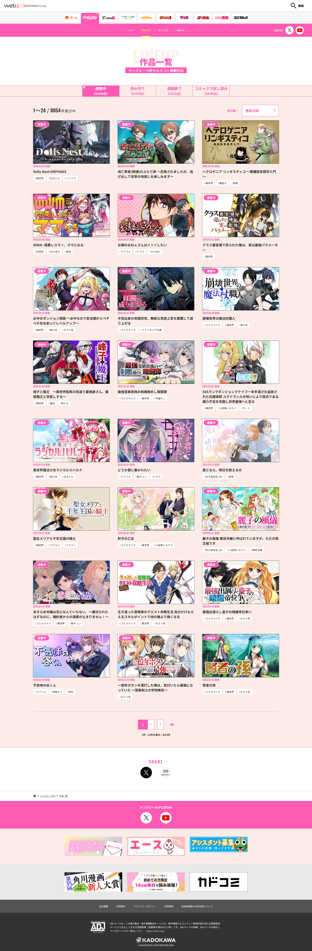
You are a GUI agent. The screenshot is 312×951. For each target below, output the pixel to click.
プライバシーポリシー (141, 910)
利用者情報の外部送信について (204, 910)
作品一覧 (142, 30)
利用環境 (170, 910)
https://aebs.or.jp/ (156, 935)
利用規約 (113, 910)
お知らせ (187, 30)
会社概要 (93, 910)
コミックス (165, 30)
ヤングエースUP (47, 799)
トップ (122, 30)
